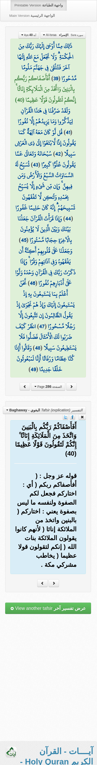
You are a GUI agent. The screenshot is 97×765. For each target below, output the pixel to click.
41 (68, 132)
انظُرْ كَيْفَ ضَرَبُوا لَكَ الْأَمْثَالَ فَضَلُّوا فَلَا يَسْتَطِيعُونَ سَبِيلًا (46, 337)
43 (35, 164)
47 (41, 326)
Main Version (32, 16)
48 (37, 348)
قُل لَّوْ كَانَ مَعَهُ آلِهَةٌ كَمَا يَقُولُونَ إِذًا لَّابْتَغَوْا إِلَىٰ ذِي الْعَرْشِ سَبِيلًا (45, 143)
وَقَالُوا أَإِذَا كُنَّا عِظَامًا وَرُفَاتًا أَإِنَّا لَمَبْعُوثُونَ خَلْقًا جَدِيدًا (44, 358)
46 (32, 283)
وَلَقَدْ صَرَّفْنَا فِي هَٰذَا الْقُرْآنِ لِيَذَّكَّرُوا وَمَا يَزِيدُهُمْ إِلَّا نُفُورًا (45, 116)
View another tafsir (48, 608)
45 (23, 240)
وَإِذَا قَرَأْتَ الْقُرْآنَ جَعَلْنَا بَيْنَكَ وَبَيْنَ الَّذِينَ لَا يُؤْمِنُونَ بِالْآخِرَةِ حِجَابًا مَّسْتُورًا (45, 229)
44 (68, 218)
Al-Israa (63, 35)
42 (58, 154)
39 (55, 78)
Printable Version (38, 5)
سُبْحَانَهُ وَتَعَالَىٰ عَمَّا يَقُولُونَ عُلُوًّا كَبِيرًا (45, 159)
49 (33, 369)
